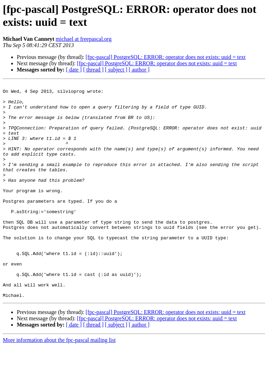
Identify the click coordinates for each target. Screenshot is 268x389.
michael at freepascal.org (84, 39)
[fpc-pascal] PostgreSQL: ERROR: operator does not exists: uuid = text (165, 57)
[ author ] (139, 70)
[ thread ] (93, 70)
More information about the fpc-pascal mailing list (59, 383)
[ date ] (74, 70)
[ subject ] (116, 70)
